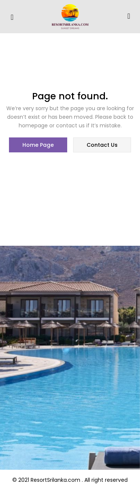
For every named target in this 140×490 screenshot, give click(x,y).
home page (38, 145)
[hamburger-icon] (12, 17)
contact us (102, 145)
